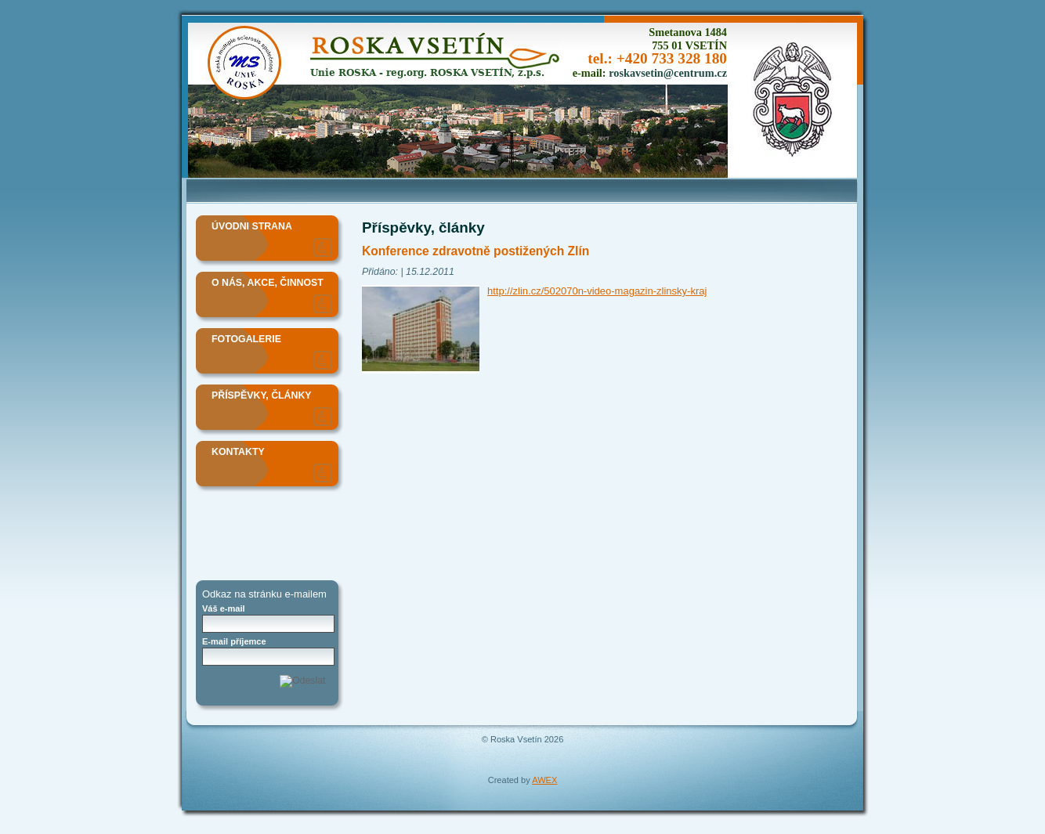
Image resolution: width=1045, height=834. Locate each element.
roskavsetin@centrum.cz (668, 73)
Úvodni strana (252, 226)
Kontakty (238, 451)
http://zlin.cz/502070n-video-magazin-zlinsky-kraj (597, 291)
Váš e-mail (223, 608)
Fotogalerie (246, 339)
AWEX (544, 780)
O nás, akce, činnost (268, 282)
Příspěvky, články (262, 395)
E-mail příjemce (234, 641)
